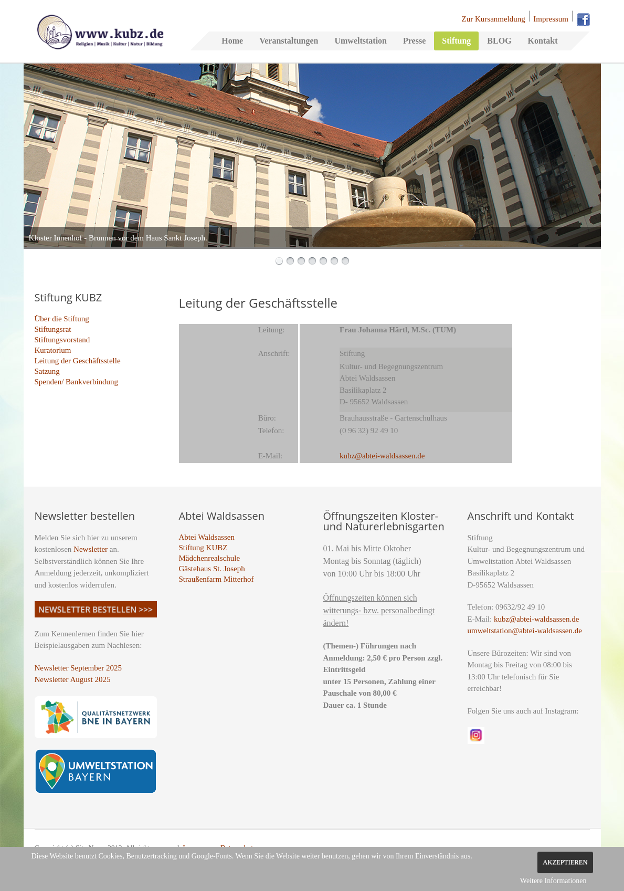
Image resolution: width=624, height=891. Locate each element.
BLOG (499, 40)
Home (232, 40)
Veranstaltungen (288, 40)
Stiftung (456, 40)
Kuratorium (53, 350)
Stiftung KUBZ (203, 547)
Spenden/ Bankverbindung (77, 382)
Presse (414, 40)
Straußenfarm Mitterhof (216, 579)
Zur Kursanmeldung (493, 19)
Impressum (550, 19)
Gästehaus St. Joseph (212, 568)
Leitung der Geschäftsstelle (78, 361)
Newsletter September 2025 (78, 668)
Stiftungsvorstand (62, 340)
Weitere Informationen (553, 881)
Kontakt (543, 40)
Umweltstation (360, 40)
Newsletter (90, 549)
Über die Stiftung (62, 319)
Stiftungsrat (53, 329)
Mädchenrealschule (209, 558)
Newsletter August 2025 (73, 679)
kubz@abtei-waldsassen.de (536, 619)
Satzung (47, 371)
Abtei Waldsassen (207, 537)
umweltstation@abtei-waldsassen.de (525, 630)
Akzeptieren (565, 862)
